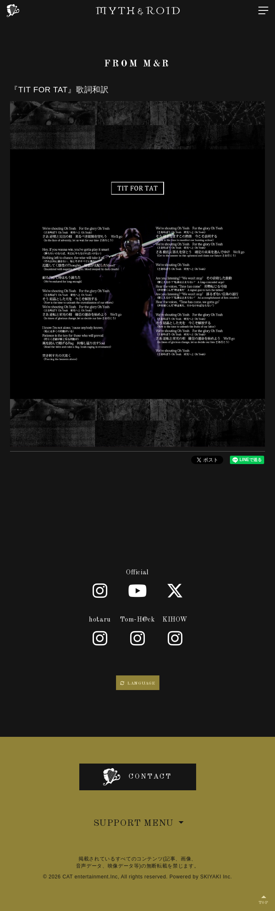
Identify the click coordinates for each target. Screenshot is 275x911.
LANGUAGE (137, 683)
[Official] (100, 590)
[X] (175, 590)
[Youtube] (137, 590)
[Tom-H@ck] (137, 638)
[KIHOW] (175, 638)
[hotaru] (100, 638)
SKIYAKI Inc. (216, 877)
